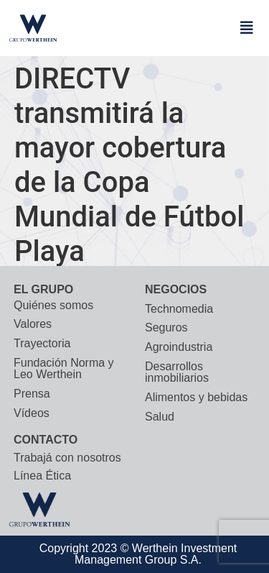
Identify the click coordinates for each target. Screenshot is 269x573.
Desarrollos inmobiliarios (177, 372)
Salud (159, 417)
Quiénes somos (53, 305)
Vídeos (31, 413)
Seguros (166, 327)
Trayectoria (42, 343)
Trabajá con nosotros (67, 457)
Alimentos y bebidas (196, 397)
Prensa (32, 394)
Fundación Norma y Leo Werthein (64, 368)
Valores (33, 324)
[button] (246, 28)
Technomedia (179, 309)
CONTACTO (45, 440)
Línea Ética (42, 475)
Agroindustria (178, 347)
